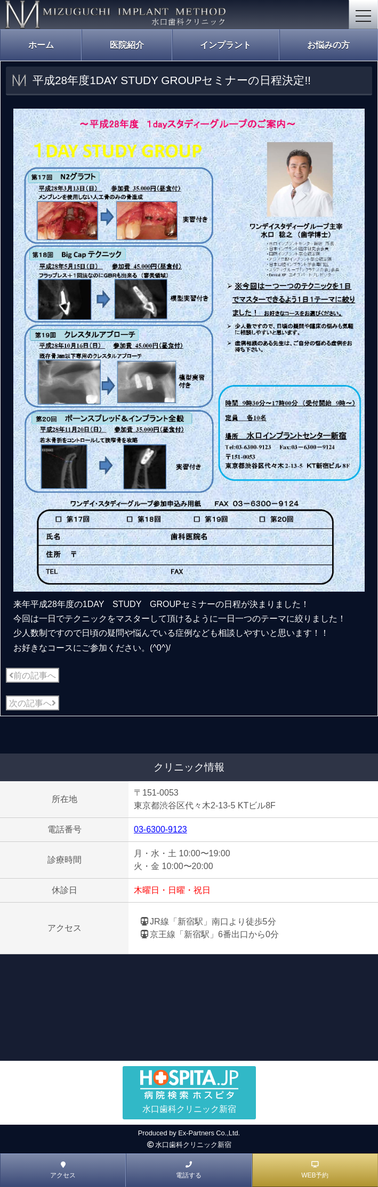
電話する (189, 1170)
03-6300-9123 (160, 829)
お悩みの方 (328, 45)
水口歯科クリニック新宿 (193, 1145)
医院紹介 (127, 45)
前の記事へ (32, 675)
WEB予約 (314, 1170)
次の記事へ (32, 703)
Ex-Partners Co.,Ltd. (209, 1133)
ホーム (41, 45)
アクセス (63, 1170)
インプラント (225, 45)
